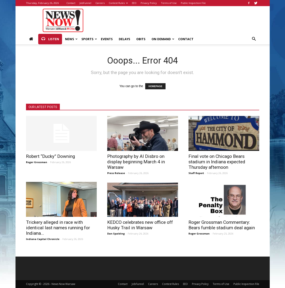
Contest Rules (118, 3)
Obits (140, 39)
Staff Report (196, 173)
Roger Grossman (36, 162)
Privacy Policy (149, 3)
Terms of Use (169, 3)
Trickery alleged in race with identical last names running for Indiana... (58, 228)
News (71, 39)
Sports (89, 39)
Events (107, 39)
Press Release (116, 173)
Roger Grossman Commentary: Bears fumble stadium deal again (221, 225)
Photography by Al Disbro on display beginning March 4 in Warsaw (136, 162)
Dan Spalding (116, 233)
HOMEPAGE (155, 86)
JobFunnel (85, 3)
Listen (50, 39)
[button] (254, 39)
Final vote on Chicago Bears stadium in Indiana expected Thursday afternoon (216, 162)
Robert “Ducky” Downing (50, 156)
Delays (124, 39)
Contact (70, 3)
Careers (100, 3)
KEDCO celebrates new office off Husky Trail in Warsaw (140, 225)
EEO (134, 3)
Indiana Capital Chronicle (42, 239)
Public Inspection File (193, 3)
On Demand (163, 39)
